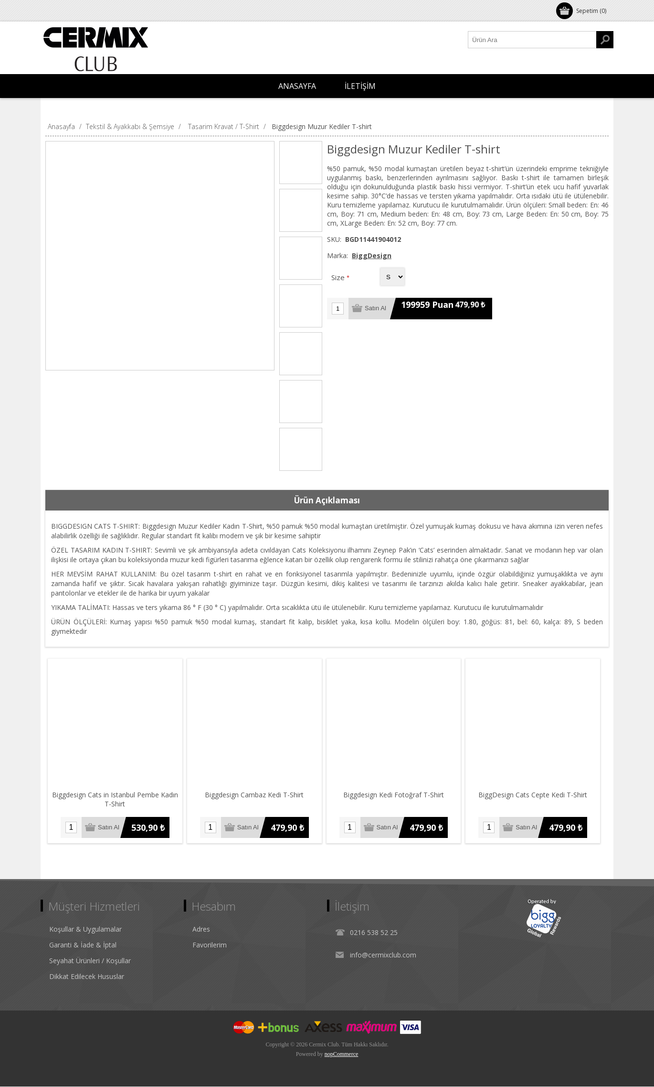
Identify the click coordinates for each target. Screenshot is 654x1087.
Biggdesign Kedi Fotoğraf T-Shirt (395, 795)
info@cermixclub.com (383, 955)
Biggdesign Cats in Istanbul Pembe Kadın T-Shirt (116, 800)
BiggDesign (371, 255)
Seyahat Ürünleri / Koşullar (90, 961)
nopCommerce (342, 1054)
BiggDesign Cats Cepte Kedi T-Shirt (535, 795)
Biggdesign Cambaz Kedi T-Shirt (255, 795)
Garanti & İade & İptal (82, 945)
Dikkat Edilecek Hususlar (86, 976)
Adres (201, 929)
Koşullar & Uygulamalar (85, 929)
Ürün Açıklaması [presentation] (327, 500)
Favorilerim (209, 945)
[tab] (327, 500)
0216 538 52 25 (374, 932)
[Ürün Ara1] (532, 39)
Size (339, 277)
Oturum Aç (66, 11)
